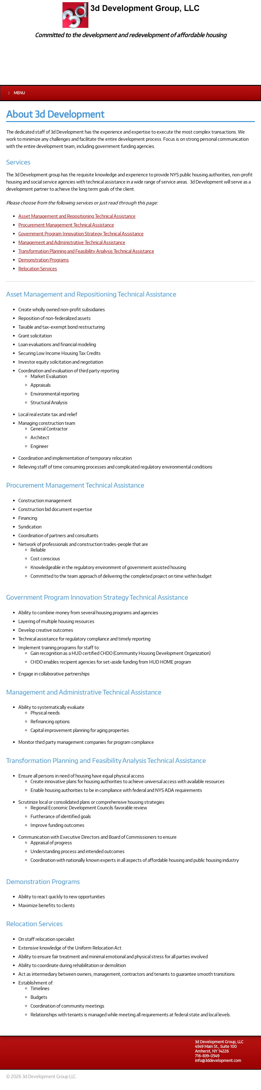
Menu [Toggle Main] (16, 93)
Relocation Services (37, 268)
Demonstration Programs (43, 260)
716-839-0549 (207, 1055)
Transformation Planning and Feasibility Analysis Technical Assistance (86, 251)
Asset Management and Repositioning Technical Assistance (76, 216)
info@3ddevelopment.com (218, 1060)
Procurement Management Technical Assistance (66, 225)
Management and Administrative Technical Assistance (71, 242)
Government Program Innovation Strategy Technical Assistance (81, 233)
